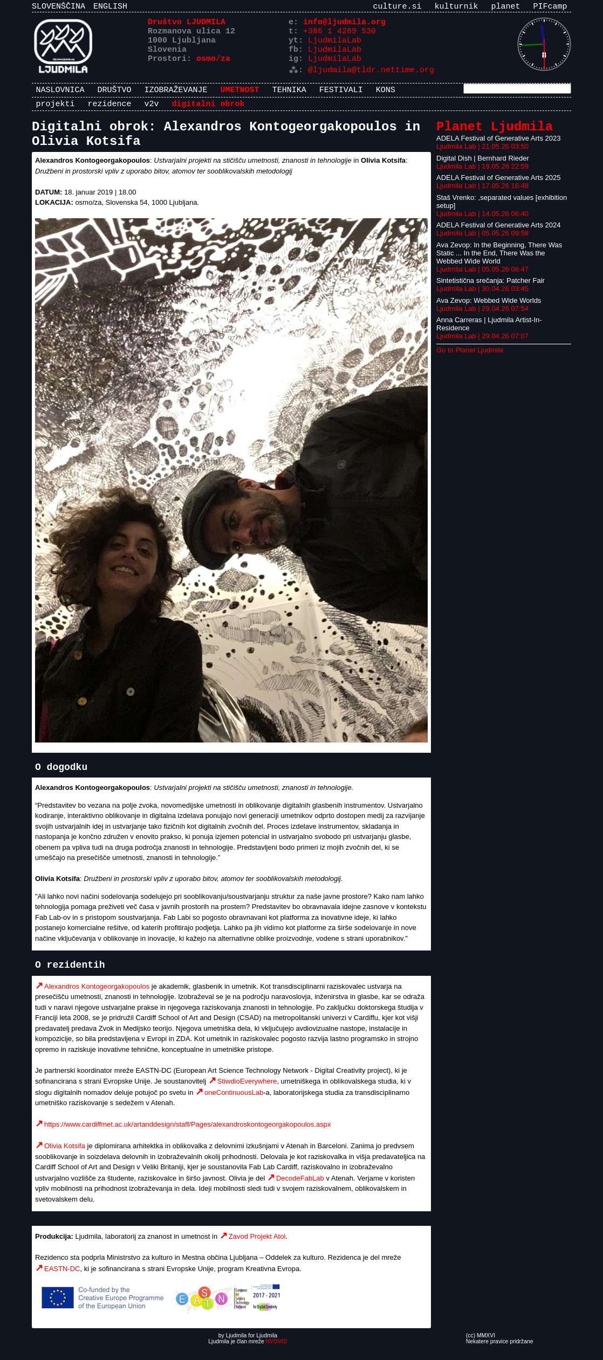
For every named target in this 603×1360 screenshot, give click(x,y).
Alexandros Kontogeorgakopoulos (96, 999)
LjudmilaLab (334, 45)
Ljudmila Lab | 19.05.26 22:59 (482, 175)
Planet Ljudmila (494, 134)
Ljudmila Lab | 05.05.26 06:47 (482, 278)
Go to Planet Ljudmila (469, 359)
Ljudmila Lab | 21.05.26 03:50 (482, 155)
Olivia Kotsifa (64, 1158)
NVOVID (276, 1354)
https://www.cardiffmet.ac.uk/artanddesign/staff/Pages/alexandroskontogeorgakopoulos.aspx (187, 1137)
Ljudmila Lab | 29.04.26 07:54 (482, 318)
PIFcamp (550, 7)
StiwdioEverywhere (247, 1094)
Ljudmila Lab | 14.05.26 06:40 (482, 223)
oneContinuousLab (233, 1105)
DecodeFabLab (300, 1190)
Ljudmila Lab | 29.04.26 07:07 (482, 345)
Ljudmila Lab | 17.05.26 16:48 (482, 195)
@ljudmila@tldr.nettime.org (371, 78)
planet (505, 7)
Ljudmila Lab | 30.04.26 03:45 (482, 298)
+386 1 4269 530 (339, 35)
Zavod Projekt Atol (257, 1249)
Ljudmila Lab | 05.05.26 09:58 (482, 242)
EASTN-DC (62, 1281)
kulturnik (456, 7)
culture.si (397, 7)
